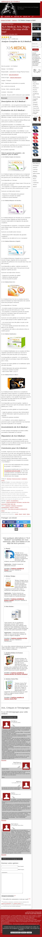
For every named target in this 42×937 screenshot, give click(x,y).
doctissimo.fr (19, 505)
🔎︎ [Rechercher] (32, 16)
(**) (29, 898)
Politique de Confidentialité (36, 912)
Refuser (23, 932)
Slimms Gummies (35, 176)
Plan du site (39, 913)
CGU (26, 913)
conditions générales (17, 903)
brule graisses (19, 502)
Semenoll (35, 102)
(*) (15, 895)
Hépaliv (35, 81)
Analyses (14, 20)
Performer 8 (35, 87)
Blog (25, 16)
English (16, 514)
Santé (12, 504)
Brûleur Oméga (36, 97)
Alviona (35, 184)
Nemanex (35, 171)
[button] (11, 16)
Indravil (35, 186)
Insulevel (35, 167)
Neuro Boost (36, 83)
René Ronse (9, 478)
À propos (31, 913)
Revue (16, 16)
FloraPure (35, 91)
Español (24, 514)
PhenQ (34, 85)
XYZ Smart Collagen (35, 112)
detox (28, 502)
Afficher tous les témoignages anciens (12, 858)
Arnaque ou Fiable (10, 2)
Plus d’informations (15, 932)
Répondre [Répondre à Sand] (3, 820)
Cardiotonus (36, 182)
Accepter (29, 932)
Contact (35, 913)
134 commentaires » (15, 500)
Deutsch (20, 514)
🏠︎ (2, 16)
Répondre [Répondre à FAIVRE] (3, 760)
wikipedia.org (13, 505)
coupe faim (24, 502)
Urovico (35, 180)
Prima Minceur (36, 163)
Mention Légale (28, 912)
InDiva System (36, 173)
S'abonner (35, 49)
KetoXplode (36, 165)
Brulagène (35, 104)
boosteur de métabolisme (11, 502)
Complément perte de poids (12, 471)
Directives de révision (16, 478)
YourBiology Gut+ (36, 94)
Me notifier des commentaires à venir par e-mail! (16, 899)
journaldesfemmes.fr (5, 507)
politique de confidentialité (6, 903)
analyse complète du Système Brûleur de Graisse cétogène (15, 673)
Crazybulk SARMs (35, 99)
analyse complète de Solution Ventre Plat (14, 698)
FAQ (28, 913)
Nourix (34, 178)
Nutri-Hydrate (36, 110)
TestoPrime (35, 106)
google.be (16, 507)
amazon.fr (12, 507)
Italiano (28, 514)
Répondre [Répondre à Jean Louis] (3, 854)
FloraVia (35, 89)
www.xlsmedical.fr (14, 74)
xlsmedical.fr (7, 505)
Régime (8, 504)
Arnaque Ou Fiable (5, 20)
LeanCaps (35, 169)
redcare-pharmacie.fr (15, 77)
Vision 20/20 (36, 108)
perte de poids (4, 504)
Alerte (7, 16)
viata (14, 504)
